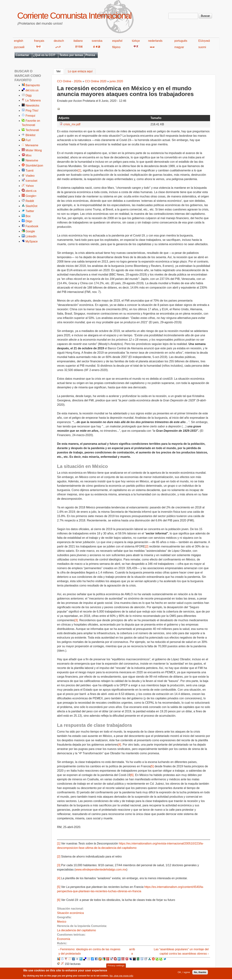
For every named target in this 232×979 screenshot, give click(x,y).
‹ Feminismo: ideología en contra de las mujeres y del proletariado (90, 951)
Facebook (32, 226)
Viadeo (30, 175)
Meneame (31, 145)
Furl (28, 140)
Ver (60, 71)
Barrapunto (33, 85)
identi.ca (31, 190)
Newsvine (32, 160)
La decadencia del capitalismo (76, 930)
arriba (132, 951)
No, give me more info (121, 975)
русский (19, 47)
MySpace (32, 241)
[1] (79, 170)
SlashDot (31, 206)
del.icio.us (32, 90)
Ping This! (32, 110)
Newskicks (32, 105)
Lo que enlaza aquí (80, 71)
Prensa (90, 55)
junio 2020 (116, 81)
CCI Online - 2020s (69, 81)
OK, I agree (184, 972)
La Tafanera (33, 100)
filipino (116, 47)
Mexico (61, 921)
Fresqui (30, 115)
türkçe (136, 40)
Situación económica (70, 912)
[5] (152, 766)
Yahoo (30, 185)
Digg (29, 95)
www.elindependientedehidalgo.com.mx (100, 869)
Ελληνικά (204, 40)
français (39, 40)
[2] (146, 546)
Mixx (29, 155)
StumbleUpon (34, 165)
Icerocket (31, 180)
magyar (179, 47)
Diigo (29, 221)
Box (28, 216)
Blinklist (30, 135)
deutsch (59, 40)
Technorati (32, 130)
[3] (76, 620)
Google (30, 231)
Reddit (30, 200)
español (117, 40)
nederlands (155, 40)
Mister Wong (34, 150)
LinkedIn (31, 236)
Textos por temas (71, 55)
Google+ (31, 195)
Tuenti (30, 170)
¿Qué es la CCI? (44, 55)
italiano (78, 40)
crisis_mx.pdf (71, 124)
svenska (97, 40)
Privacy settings (115, 965)
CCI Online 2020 (95, 81)
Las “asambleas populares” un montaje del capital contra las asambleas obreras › (181, 951)
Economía (63, 938)
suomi (202, 47)
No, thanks (200, 972)
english (18, 40)
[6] (132, 775)
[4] (119, 744)
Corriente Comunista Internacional (74, 15)
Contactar (22, 55)
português (180, 40)
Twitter (30, 211)
